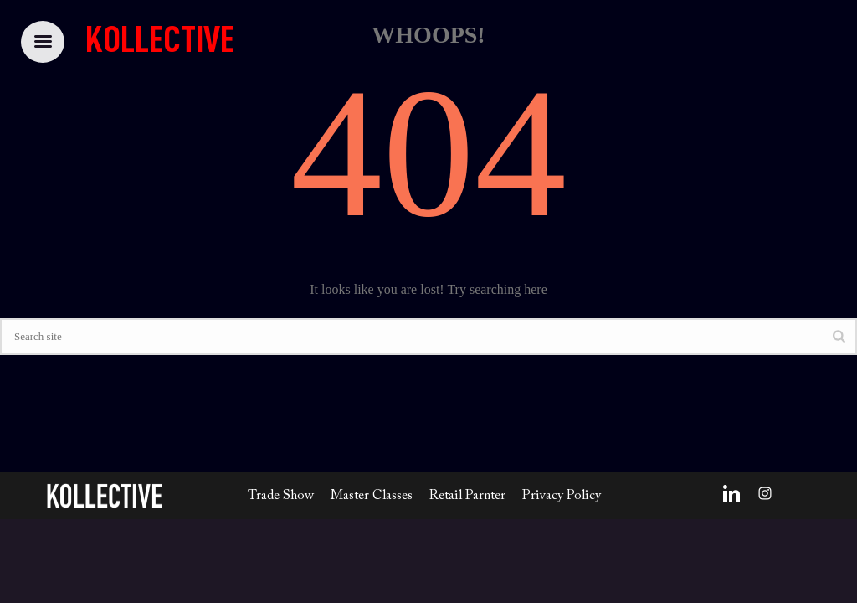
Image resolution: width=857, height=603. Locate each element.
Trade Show (281, 495)
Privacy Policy (561, 495)
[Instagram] (765, 493)
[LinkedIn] (731, 493)
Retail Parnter (467, 495)
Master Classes (372, 495)
